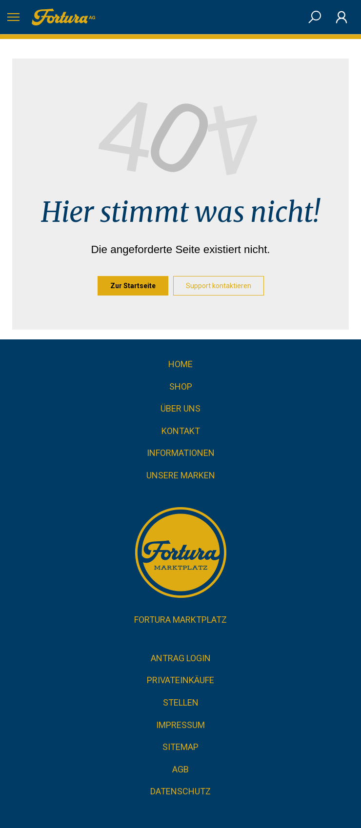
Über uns (180, 408)
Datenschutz (180, 791)
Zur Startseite (133, 286)
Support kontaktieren (218, 286)
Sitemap (180, 747)
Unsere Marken (180, 475)
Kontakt (180, 431)
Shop (180, 386)
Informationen (181, 453)
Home (180, 364)
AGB (180, 769)
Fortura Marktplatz (180, 619)
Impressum (180, 725)
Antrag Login (181, 658)
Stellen (181, 702)
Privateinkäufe (180, 680)
